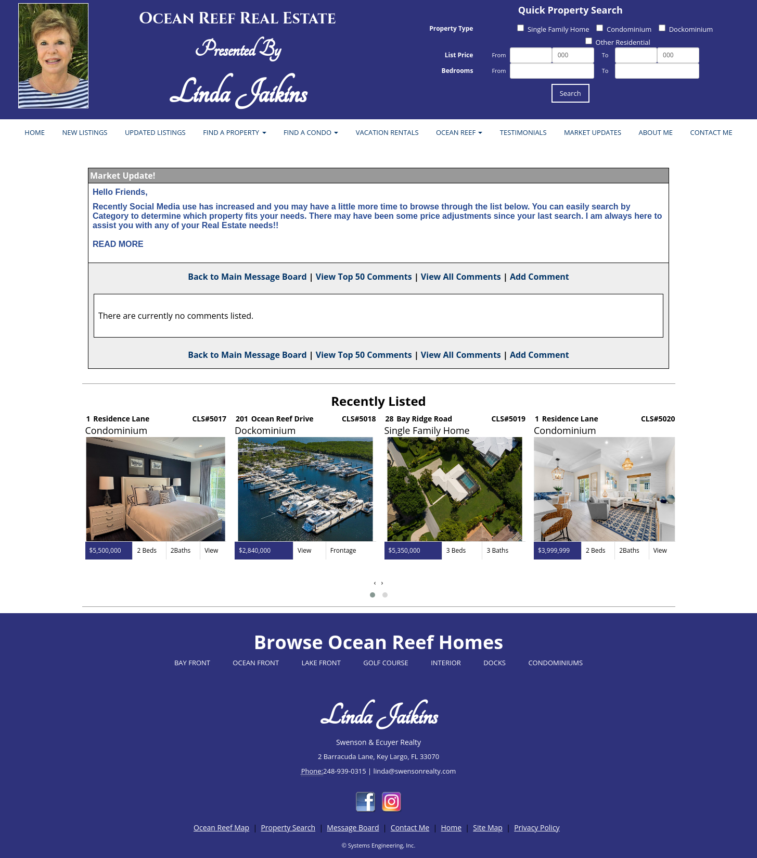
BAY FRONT (192, 662)
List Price (459, 55)
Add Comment (539, 276)
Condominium (623, 29)
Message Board (353, 827)
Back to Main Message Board (247, 276)
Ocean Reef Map (221, 827)
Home (451, 827)
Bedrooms (457, 70)
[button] (372, 595)
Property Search (288, 827)
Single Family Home (553, 29)
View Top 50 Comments (364, 276)
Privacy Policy (536, 827)
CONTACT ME (711, 132)
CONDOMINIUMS (555, 662)
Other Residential (617, 42)
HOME (34, 132)
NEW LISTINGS (84, 132)
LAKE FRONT (320, 662)
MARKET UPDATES (592, 132)
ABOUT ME (655, 132)
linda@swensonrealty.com (415, 771)
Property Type (451, 28)
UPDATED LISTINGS (155, 132)
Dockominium (686, 29)
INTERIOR (446, 662)
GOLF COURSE (385, 662)
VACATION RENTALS (387, 132)
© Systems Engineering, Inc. (379, 845)
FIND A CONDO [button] (311, 132)
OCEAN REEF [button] (459, 132)
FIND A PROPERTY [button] (234, 132)
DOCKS (494, 662)
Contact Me (410, 827)
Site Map (488, 827)
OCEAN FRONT (256, 662)
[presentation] (375, 583)
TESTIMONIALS (523, 132)
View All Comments (461, 276)
